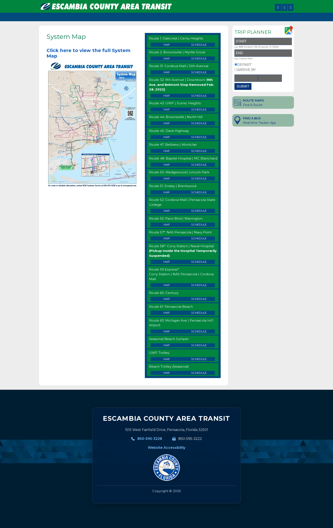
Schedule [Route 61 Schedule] (199, 312)
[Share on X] (285, 7)
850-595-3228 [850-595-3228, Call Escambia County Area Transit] (149, 439)
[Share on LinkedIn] (290, 7)
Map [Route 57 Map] (167, 238)
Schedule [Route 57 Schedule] (199, 238)
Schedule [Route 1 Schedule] (199, 44)
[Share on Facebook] (278, 7)
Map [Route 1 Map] (167, 44)
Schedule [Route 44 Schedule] (199, 123)
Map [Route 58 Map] (167, 261)
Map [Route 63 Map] (167, 331)
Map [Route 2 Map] (167, 58)
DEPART (244, 65)
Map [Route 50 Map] (167, 178)
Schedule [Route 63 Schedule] (199, 331)
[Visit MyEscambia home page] (166, 467)
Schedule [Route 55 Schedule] (199, 224)
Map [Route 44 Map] (167, 123)
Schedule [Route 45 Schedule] (199, 137)
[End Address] (263, 53)
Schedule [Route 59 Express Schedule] (199, 285)
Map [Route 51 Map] (167, 192)
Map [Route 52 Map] (167, 210)
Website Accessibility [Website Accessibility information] (166, 448)
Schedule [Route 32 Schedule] (199, 95)
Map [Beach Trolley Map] (167, 372)
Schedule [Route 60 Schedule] (199, 299)
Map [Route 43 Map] (167, 109)
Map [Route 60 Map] (167, 299)
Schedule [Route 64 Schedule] (199, 345)
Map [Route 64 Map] (167, 345)
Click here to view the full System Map (88, 53)
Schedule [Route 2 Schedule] (199, 58)
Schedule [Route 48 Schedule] (199, 164)
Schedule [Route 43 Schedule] (199, 109)
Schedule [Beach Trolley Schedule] (199, 372)
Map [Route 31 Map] (167, 72)
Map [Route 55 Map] (167, 224)
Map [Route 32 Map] (167, 95)
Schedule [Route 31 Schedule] (199, 72)
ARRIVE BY (246, 70)
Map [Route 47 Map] (167, 150)
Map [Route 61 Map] (167, 312)
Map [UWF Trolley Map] (167, 359)
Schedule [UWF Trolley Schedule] (199, 359)
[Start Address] (263, 41)
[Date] (246, 78)
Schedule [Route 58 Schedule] (199, 261)
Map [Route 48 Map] (167, 164)
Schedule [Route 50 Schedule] (199, 178)
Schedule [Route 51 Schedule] (199, 192)
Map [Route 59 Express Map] (167, 285)
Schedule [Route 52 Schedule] (199, 210)
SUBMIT (243, 86)
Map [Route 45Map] (167, 137)
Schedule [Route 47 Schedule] (199, 150)
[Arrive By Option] (235, 69)
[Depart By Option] (235, 64)
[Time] (270, 78)
